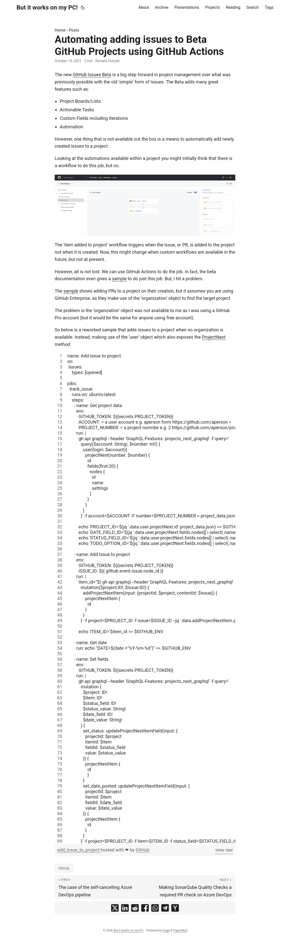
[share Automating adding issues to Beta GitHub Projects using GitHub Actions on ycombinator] (175, 908)
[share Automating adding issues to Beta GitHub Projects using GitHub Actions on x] (115, 908)
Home (60, 30)
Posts (74, 30)
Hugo (166, 930)
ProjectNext (214, 337)
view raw (224, 850)
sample (119, 278)
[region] (145, 598)
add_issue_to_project (79, 850)
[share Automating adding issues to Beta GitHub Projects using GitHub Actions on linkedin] (125, 908)
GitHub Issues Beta (92, 74)
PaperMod (180, 930)
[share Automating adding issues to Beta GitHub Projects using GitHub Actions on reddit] (135, 908)
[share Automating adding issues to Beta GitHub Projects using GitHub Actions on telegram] (165, 908)
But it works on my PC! (47, 7)
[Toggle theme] (83, 7)
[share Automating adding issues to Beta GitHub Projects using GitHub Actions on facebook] (145, 908)
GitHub (143, 850)
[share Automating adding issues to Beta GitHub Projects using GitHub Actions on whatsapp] (155, 908)
